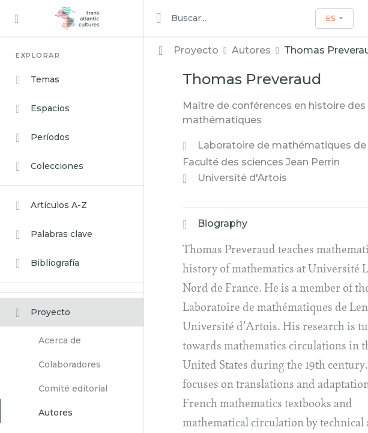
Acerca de (59, 340)
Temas (37, 80)
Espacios (43, 109)
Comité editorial (72, 388)
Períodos (43, 138)
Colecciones (49, 166)
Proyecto (43, 313)
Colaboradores (69, 364)
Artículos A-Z (51, 205)
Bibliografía (47, 263)
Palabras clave (54, 234)
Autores (55, 412)
